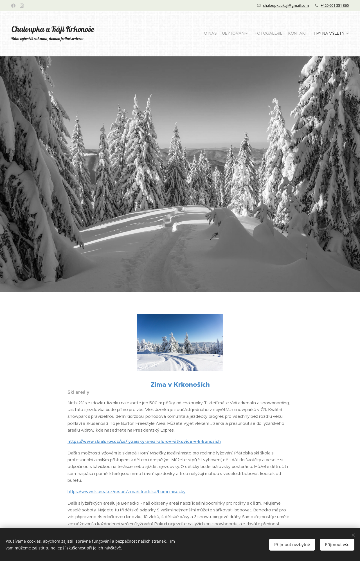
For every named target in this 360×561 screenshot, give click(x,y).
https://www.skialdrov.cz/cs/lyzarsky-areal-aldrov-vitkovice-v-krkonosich (144, 441)
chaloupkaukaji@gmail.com (286, 5)
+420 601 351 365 (335, 5)
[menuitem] (318, 34)
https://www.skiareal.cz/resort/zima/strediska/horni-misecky (127, 491)
